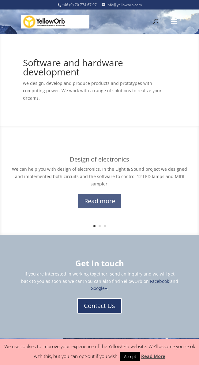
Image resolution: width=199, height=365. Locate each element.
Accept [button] (130, 356)
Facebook (159, 281)
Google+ (99, 288)
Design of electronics (99, 161)
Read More (153, 356)
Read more (99, 203)
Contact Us (99, 306)
